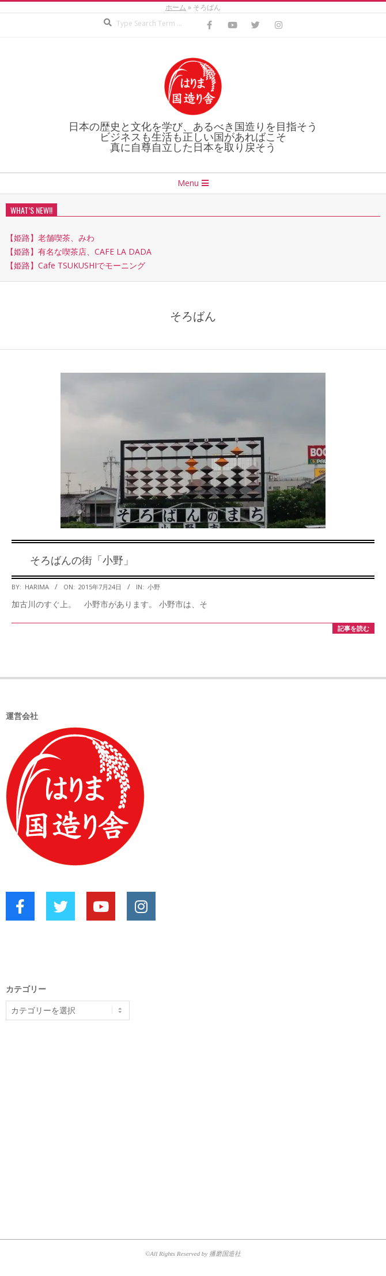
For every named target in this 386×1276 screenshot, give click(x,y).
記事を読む (353, 628)
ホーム (175, 7)
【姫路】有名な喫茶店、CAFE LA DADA (79, 251)
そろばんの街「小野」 (82, 559)
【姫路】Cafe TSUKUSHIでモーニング (75, 265)
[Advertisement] (92, 1118)
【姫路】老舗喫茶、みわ (50, 237)
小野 (153, 586)
